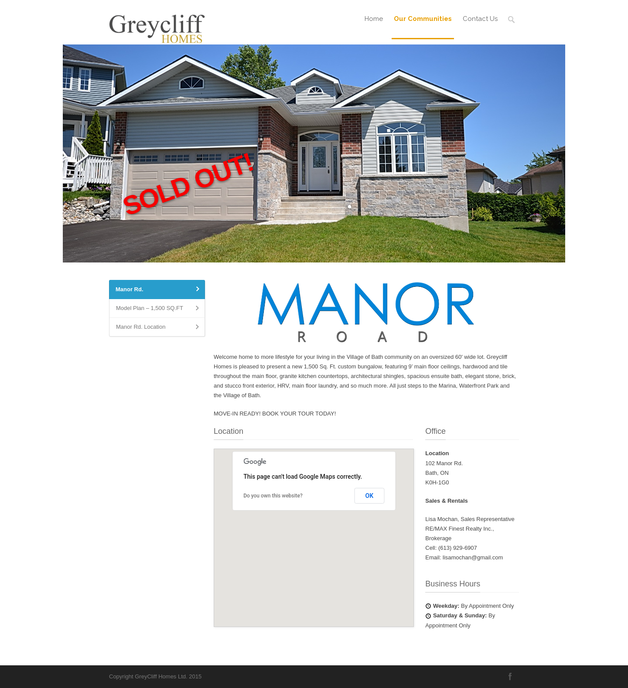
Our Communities (423, 19)
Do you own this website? (273, 496)
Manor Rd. (129, 289)
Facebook (510, 676)
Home (374, 19)
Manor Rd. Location (140, 327)
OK (369, 495)
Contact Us (480, 19)
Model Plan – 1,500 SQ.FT (149, 308)
